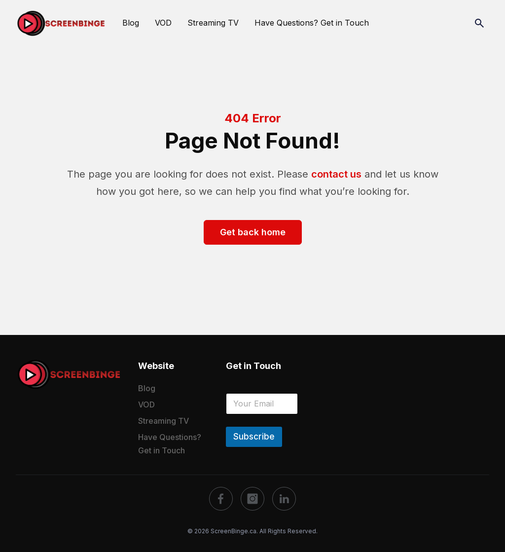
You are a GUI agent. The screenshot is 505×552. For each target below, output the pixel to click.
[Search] (479, 23)
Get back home (253, 232)
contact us (336, 174)
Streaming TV (213, 23)
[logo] (69, 374)
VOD (163, 23)
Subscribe (254, 437)
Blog (130, 23)
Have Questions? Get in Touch (311, 23)
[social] (221, 499)
